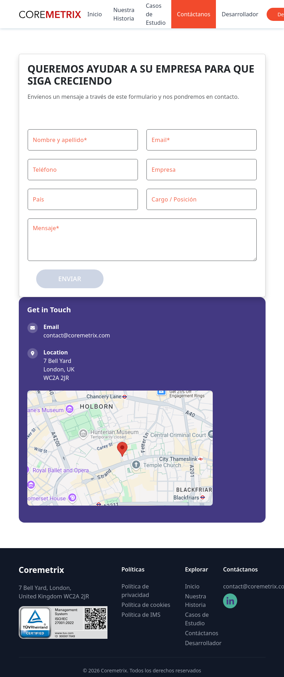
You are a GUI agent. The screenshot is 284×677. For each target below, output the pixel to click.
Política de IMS (141, 615)
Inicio (95, 14)
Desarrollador (240, 14)
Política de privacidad (135, 590)
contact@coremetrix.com (244, 586)
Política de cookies (146, 605)
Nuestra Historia (123, 14)
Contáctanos (193, 14)
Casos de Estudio (156, 14)
